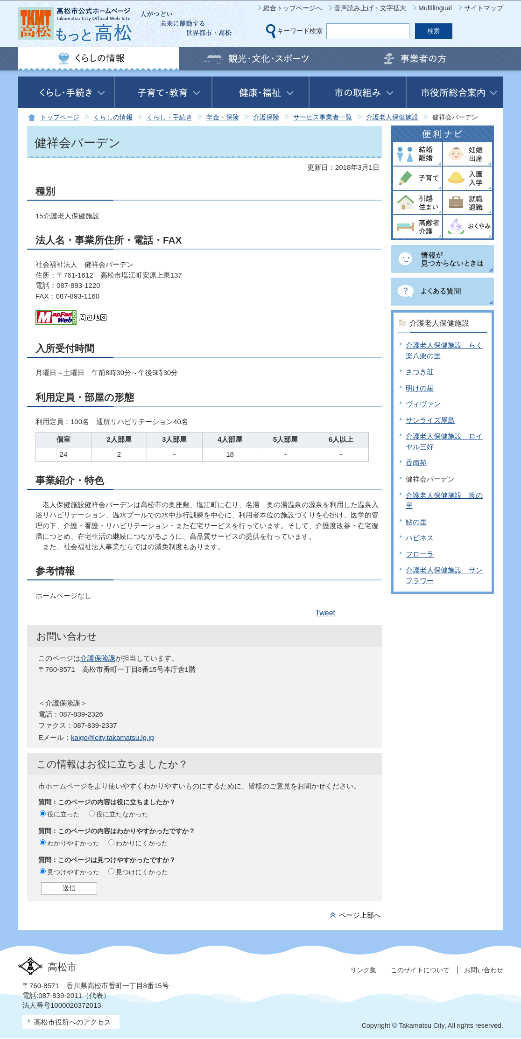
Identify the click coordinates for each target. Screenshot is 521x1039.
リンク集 (363, 970)
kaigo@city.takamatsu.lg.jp (112, 737)
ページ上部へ (360, 915)
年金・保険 (222, 117)
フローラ (420, 554)
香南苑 (416, 463)
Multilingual (435, 8)
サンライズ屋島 (430, 420)
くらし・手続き (169, 117)
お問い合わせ (483, 970)
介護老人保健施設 (392, 117)
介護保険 (266, 117)
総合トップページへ (292, 8)
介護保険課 (97, 658)
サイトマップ (483, 8)
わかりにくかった (142, 843)
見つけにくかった (142, 872)
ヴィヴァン (423, 404)
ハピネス (420, 538)
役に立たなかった (122, 814)
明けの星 (420, 388)
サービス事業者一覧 (322, 117)
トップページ (59, 117)
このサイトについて (420, 970)
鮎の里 (416, 522)
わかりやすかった (73, 843)
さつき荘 (420, 372)
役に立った (63, 814)
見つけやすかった (73, 872)
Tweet (325, 613)
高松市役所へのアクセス (72, 1022)
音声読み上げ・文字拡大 (370, 8)
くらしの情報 (113, 117)
